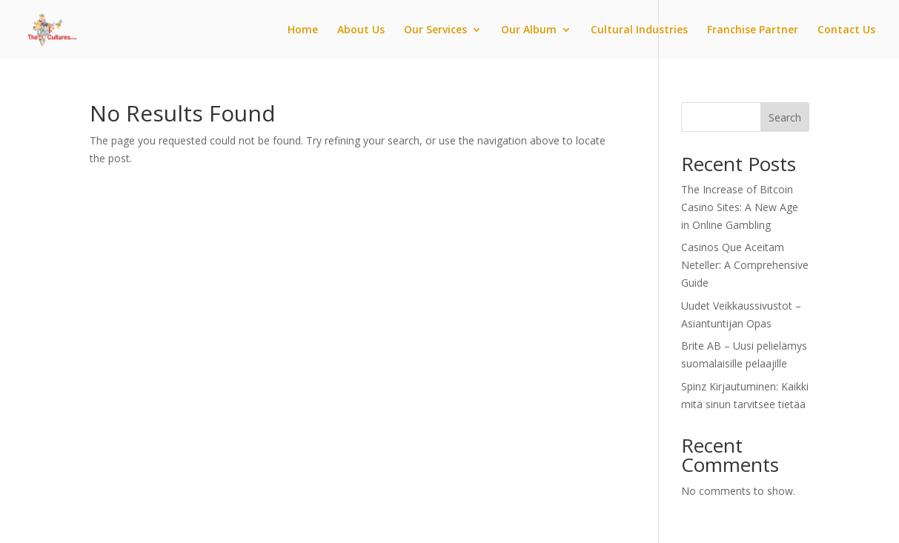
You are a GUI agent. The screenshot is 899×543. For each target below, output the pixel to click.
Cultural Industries (639, 30)
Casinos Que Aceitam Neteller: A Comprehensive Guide (745, 265)
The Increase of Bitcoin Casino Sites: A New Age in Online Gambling (739, 207)
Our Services (435, 30)
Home (303, 30)
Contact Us (846, 30)
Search (785, 117)
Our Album (529, 30)
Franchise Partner (752, 30)
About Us (361, 30)
